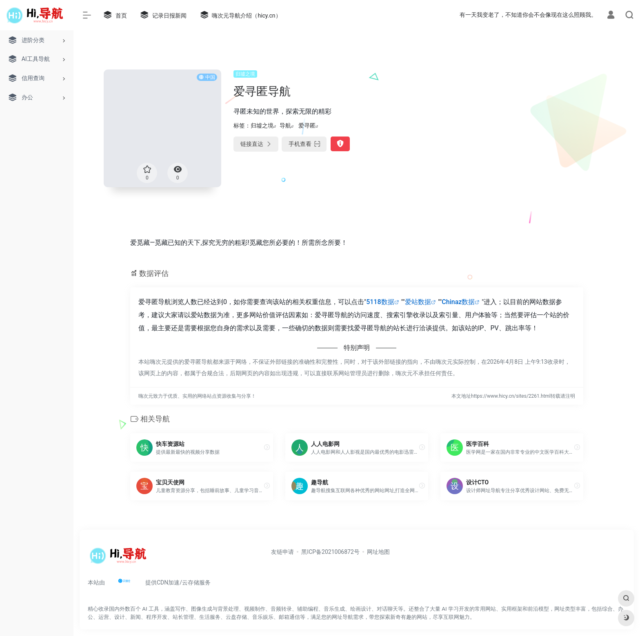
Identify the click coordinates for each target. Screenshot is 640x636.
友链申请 (282, 552)
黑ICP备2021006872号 (330, 552)
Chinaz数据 (458, 302)
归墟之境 (245, 74)
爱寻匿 (307, 125)
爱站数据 (418, 302)
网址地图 (378, 552)
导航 (285, 125)
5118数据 (380, 302)
